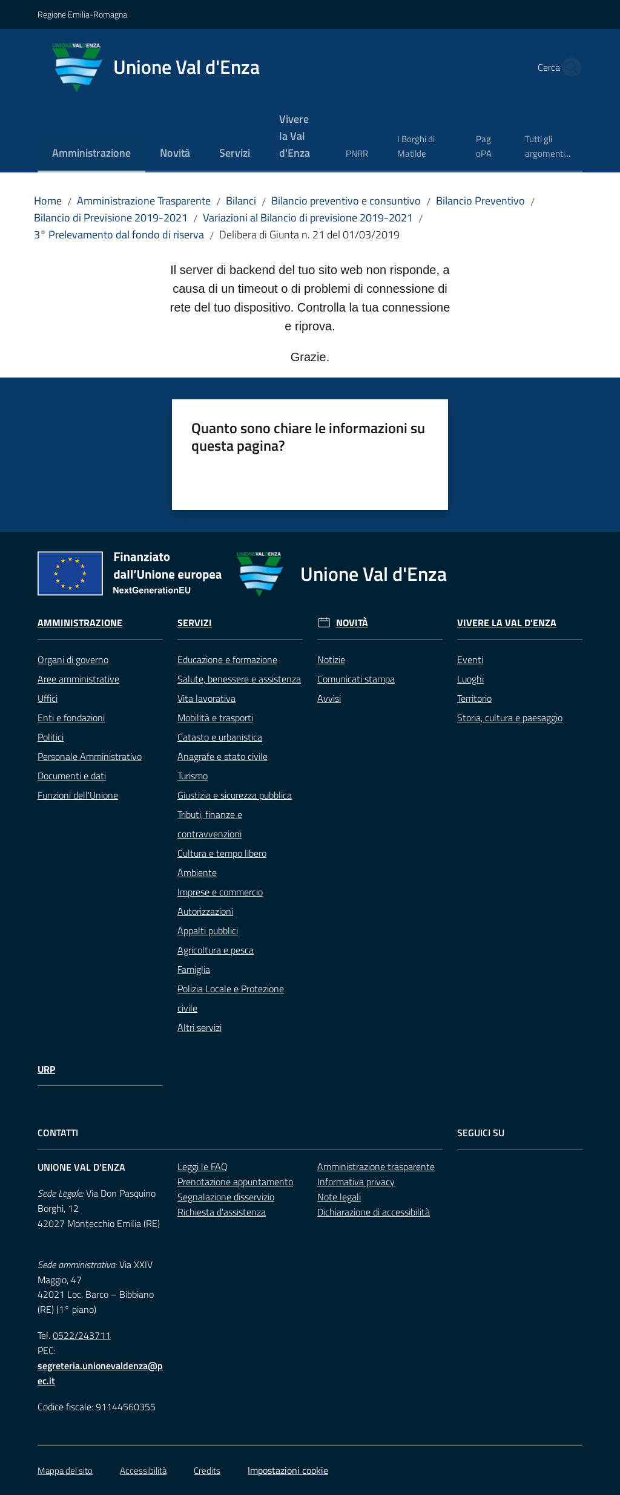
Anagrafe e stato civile (222, 756)
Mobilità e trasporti (215, 717)
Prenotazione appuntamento (235, 1181)
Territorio (474, 698)
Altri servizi (199, 1027)
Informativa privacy (356, 1181)
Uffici (48, 698)
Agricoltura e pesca (215, 950)
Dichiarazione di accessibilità (373, 1212)
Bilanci (241, 200)
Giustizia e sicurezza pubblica (234, 795)
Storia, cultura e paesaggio (509, 717)
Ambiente (197, 872)
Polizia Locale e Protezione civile (230, 998)
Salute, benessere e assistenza (239, 679)
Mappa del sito (65, 1470)
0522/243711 (82, 1335)
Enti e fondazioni (71, 717)
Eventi (470, 659)
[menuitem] (91, 154)
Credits (207, 1470)
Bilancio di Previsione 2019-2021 (111, 217)
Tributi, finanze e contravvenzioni (209, 824)
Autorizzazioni (205, 911)
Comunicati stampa (356, 679)
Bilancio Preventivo (480, 200)
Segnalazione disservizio (225, 1196)
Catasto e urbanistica (219, 737)
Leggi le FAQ (202, 1166)
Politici (51, 737)
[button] (567, 67)
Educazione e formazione (227, 659)
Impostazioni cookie (288, 1470)
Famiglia (193, 969)
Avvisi (329, 698)
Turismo (192, 775)
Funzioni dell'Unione (78, 795)
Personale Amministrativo (90, 756)
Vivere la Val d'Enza (506, 623)
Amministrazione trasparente (376, 1166)
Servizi (194, 623)
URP (46, 1069)
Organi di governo (73, 659)
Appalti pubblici (207, 930)
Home (48, 200)
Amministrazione (80, 623)
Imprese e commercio (220, 892)
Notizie (331, 659)
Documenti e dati (72, 775)
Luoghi (470, 679)
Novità (352, 623)
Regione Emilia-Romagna (82, 14)
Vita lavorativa (206, 698)
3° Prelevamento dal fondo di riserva (119, 234)
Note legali (339, 1196)
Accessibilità (143, 1470)
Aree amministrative (78, 679)
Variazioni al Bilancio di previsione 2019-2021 (308, 217)
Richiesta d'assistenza (221, 1212)
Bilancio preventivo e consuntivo (346, 200)
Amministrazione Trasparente (144, 200)
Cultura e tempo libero (221, 853)
